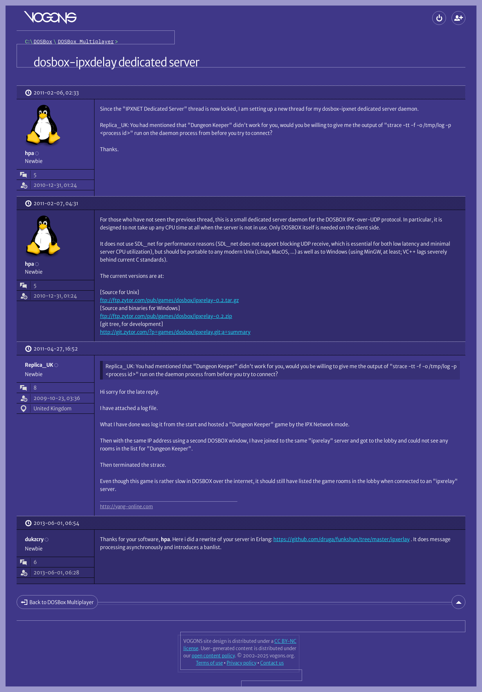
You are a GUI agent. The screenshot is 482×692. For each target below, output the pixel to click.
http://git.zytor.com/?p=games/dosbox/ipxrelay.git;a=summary (175, 332)
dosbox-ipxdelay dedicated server (116, 62)
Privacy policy (241, 663)
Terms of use (209, 663)
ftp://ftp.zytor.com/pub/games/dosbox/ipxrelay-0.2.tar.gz (169, 300)
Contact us (272, 663)
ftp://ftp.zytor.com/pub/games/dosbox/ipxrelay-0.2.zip (166, 316)
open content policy (213, 656)
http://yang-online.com (126, 506)
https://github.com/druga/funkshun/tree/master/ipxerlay (341, 539)
